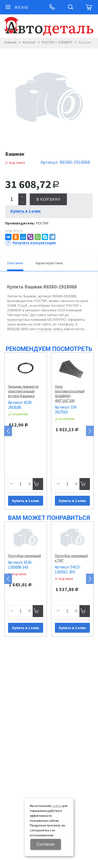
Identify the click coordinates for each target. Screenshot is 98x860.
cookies (57, 806)
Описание (15, 263)
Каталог (29, 42)
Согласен (46, 844)
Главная (10, 42)
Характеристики (49, 263)
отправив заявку (49, 329)
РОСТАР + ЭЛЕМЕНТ (57, 42)
